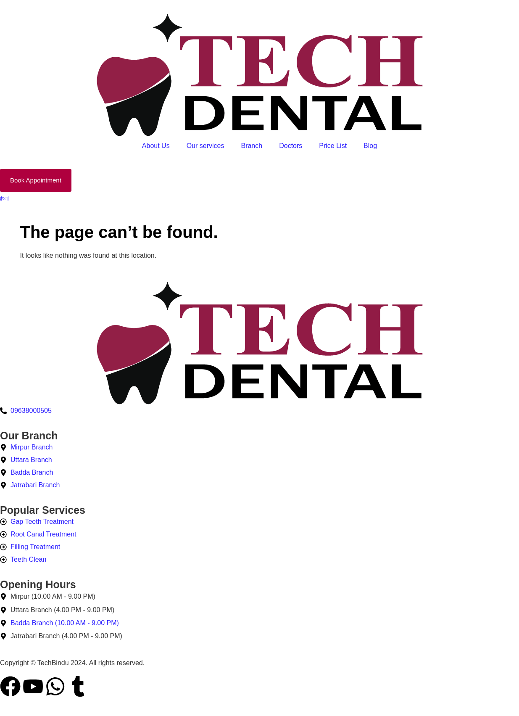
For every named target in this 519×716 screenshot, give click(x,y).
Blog (370, 145)
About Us (156, 145)
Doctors (290, 145)
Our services (205, 145)
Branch (251, 145)
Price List (333, 145)
